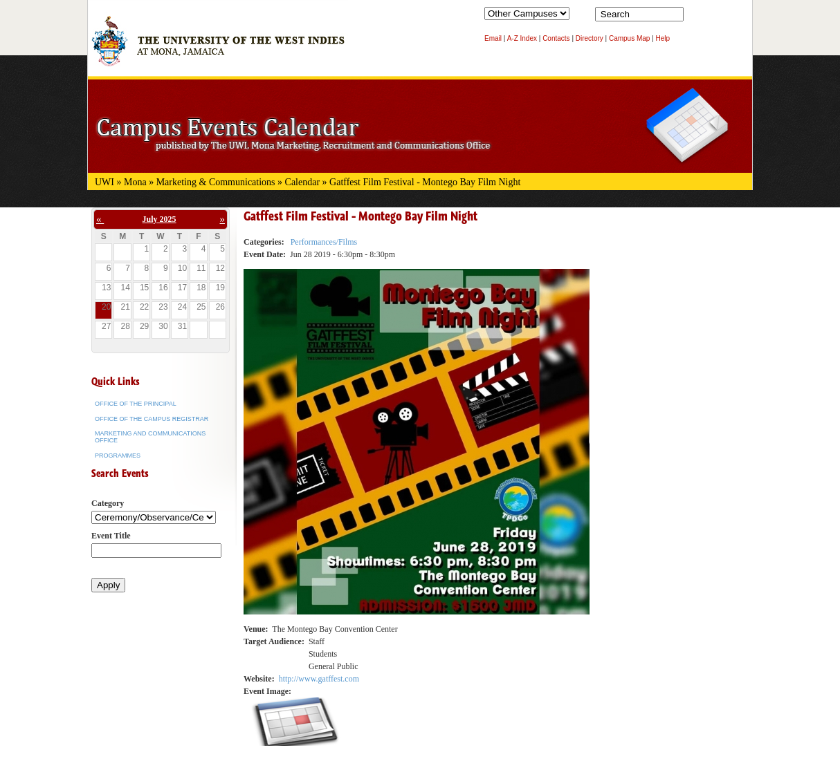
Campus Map (629, 38)
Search (697, 17)
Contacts (555, 38)
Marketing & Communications (215, 182)
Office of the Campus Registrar (151, 418)
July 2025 (159, 219)
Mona (135, 182)
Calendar (302, 182)
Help (663, 38)
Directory (589, 38)
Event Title (111, 536)
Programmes (117, 455)
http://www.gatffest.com (319, 679)
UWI (104, 182)
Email (493, 38)
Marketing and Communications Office (150, 437)
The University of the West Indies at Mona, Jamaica (218, 48)
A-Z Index (522, 38)
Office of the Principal (135, 403)
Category (107, 503)
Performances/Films (324, 242)
